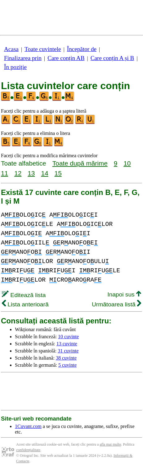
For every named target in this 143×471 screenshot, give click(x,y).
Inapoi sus (124, 294)
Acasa (11, 49)
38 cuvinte (66, 358)
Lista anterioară (25, 304)
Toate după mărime (80, 163)
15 (58, 173)
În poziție (15, 67)
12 (17, 173)
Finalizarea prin (23, 58)
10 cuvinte (68, 336)
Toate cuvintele (43, 49)
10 (127, 163)
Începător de (81, 49)
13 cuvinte (66, 343)
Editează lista (24, 295)
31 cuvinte (68, 350)
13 (31, 173)
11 (4, 173)
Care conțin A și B (112, 58)
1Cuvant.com (28, 426)
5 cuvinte (67, 365)
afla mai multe (110, 444)
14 (44, 173)
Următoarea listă (116, 304)
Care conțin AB (65, 58)
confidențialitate (28, 450)
